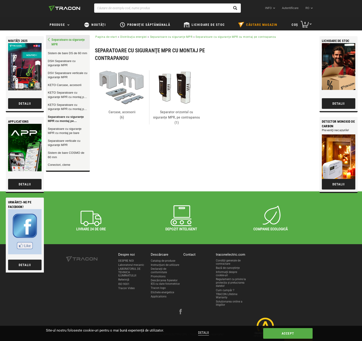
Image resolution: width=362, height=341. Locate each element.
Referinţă (123, 279)
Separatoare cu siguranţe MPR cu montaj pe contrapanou (66, 119)
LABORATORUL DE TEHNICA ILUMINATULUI (129, 272)
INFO (268, 8)
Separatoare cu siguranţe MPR (171, 37)
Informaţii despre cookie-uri (226, 273)
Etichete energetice (162, 292)
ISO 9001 (124, 284)
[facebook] (180, 312)
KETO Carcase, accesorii (64, 85)
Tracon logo (158, 288)
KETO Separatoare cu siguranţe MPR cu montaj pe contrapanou (67, 95)
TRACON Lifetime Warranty (226, 296)
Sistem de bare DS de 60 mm (67, 53)
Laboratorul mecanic (131, 265)
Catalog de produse (163, 260)
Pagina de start (106, 37)
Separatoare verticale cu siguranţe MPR (64, 143)
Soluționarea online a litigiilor (229, 303)
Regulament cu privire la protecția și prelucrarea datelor (231, 283)
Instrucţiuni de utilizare (165, 265)
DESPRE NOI (126, 260)
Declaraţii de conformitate (159, 270)
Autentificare (290, 8)
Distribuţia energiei (133, 37)
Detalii (203, 333)
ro (307, 8)
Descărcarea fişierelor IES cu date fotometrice (165, 282)
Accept (288, 333)
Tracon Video (126, 288)
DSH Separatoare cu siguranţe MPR (61, 63)
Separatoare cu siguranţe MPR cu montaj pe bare (64, 131)
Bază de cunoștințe (228, 268)
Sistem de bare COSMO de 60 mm (66, 155)
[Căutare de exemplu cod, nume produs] (167, 8)
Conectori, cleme (59, 164)
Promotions (158, 276)
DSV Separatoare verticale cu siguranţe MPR (67, 75)
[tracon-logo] (64, 8)
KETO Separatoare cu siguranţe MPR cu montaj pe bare (67, 107)
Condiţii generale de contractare (228, 262)
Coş (295, 25)
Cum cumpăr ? (225, 290)
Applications (158, 296)
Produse (57, 25)
